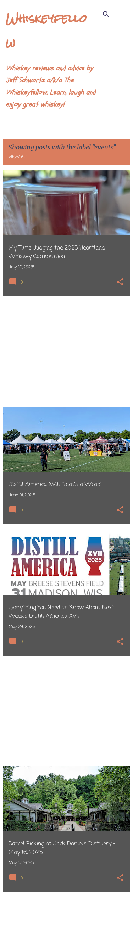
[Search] (106, 14)
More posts (66, 914)
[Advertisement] (66, 351)
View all (19, 157)
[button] (120, 283)
